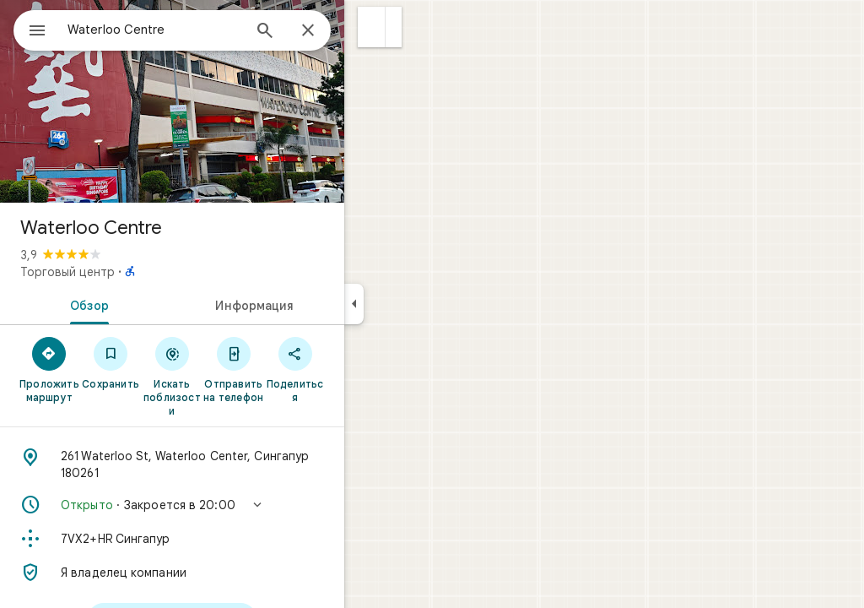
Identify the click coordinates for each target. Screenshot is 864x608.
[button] (432, 27)
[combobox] (198, 29)
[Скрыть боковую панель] (414, 304)
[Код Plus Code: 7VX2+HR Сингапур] (233, 539)
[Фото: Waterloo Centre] (233, 101)
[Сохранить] (171, 362)
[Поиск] (325, 32)
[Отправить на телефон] (294, 369)
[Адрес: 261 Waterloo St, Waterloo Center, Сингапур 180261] (233, 464)
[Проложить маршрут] (110, 369)
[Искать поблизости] (233, 376)
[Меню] (30, 29)
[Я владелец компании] (233, 572)
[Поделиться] (355, 369)
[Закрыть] (369, 31)
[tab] (147, 304)
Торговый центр (128, 272)
